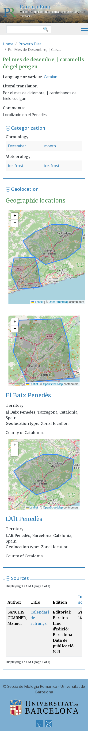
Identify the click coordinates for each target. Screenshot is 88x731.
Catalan (50, 76)
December (17, 146)
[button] (14, 216)
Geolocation (25, 189)
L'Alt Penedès (24, 519)
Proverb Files (30, 44)
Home (8, 44)
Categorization (28, 128)
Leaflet (37, 302)
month (50, 146)
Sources (20, 578)
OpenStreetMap (59, 302)
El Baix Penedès (28, 395)
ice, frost (15, 165)
